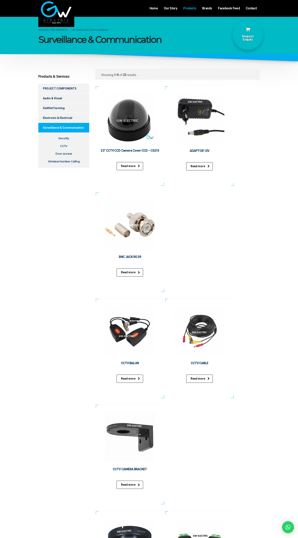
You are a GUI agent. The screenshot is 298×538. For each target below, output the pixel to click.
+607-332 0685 (171, 507)
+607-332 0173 (171, 503)
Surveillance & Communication (63, 127)
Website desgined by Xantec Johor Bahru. (149, 531)
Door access (63, 153)
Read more (121, 166)
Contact (251, 8)
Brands (207, 8)
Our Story (170, 8)
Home (153, 8)
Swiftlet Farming (54, 108)
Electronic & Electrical (57, 117)
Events (63, 496)
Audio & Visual (52, 98)
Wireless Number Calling (64, 161)
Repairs (121, 500)
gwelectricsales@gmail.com (181, 512)
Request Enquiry (248, 37)
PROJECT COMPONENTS (59, 88)
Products (189, 8)
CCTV (63, 146)
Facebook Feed (229, 8)
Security (63, 138)
